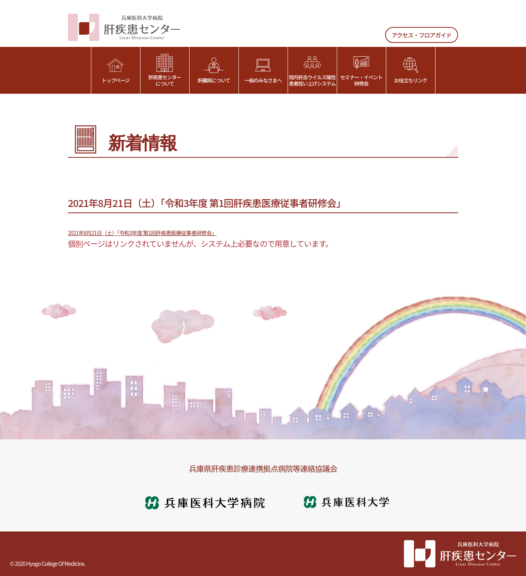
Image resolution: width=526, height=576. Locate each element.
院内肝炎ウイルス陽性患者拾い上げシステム (312, 70)
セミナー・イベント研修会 (361, 70)
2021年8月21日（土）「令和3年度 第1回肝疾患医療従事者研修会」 (142, 233)
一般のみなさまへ (263, 70)
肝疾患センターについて (164, 70)
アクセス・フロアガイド (421, 35)
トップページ (115, 70)
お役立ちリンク (410, 70)
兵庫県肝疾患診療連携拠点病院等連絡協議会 (263, 468)
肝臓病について (213, 70)
